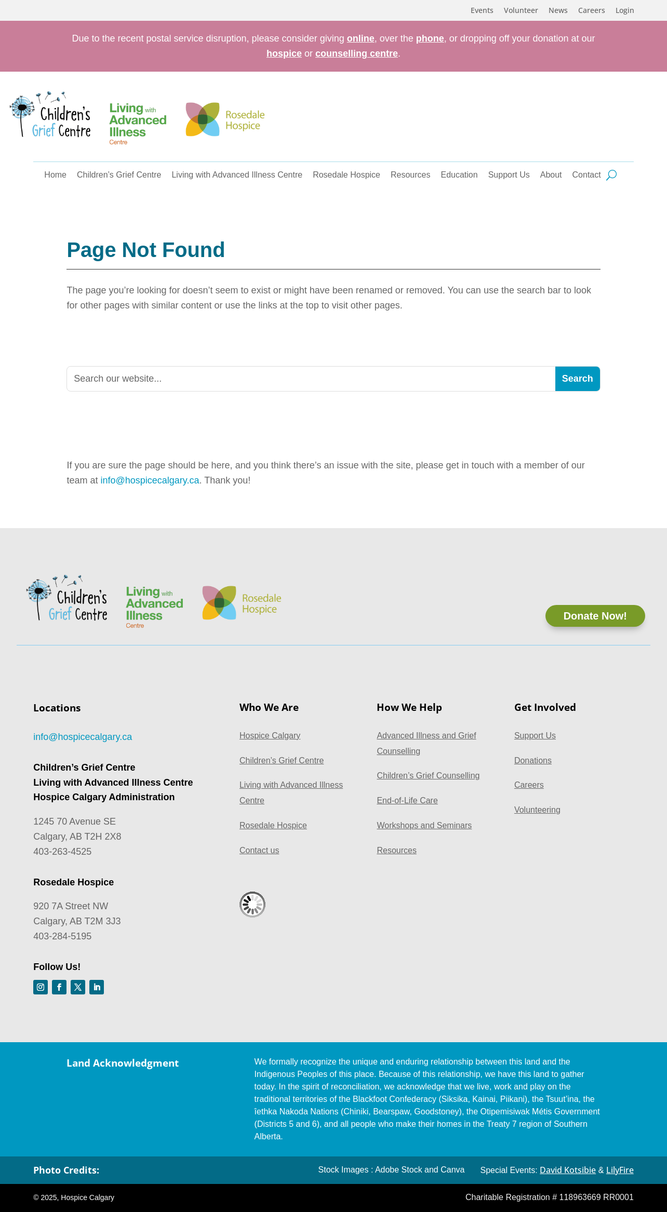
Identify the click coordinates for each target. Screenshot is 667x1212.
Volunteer (521, 11)
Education (459, 175)
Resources (410, 175)
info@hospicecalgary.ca (149, 480)
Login (625, 11)
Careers (591, 11)
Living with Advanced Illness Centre (236, 175)
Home (55, 175)
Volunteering (537, 809)
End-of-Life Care (407, 800)
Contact (586, 175)
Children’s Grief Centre (119, 175)
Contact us (259, 850)
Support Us (509, 175)
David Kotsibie (568, 1170)
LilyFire (620, 1170)
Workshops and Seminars (424, 825)
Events (482, 11)
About (551, 175)
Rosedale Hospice (346, 175)
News (558, 11)
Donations (533, 760)
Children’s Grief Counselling (428, 775)
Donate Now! (595, 616)
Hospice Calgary (269, 735)
